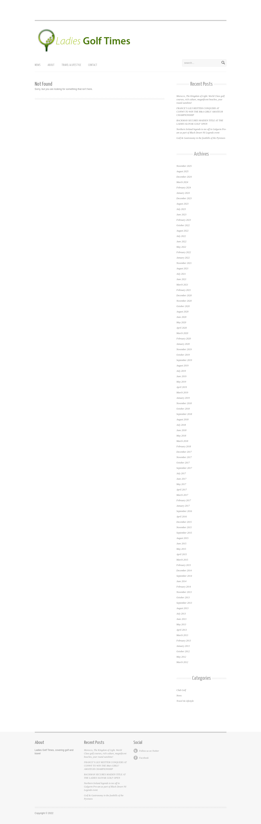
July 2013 (181, 613)
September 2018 (184, 414)
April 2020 (182, 327)
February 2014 (184, 586)
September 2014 (184, 576)
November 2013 (184, 592)
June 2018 (182, 430)
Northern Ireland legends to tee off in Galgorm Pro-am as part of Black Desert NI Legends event (105, 786)
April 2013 (182, 629)
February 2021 (184, 290)
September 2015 (184, 532)
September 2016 (184, 511)
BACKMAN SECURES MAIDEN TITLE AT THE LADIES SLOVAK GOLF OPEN (105, 776)
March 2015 (182, 559)
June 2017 (182, 478)
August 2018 (183, 419)
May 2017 (181, 484)
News (38, 65)
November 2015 (184, 527)
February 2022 (184, 252)
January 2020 (183, 344)
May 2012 (181, 656)
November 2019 (184, 349)
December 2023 (184, 198)
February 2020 (184, 338)
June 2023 (182, 214)
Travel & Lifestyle (71, 65)
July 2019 (181, 371)
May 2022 (181, 247)
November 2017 (184, 457)
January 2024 (183, 193)
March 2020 (182, 333)
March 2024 (182, 182)
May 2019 (181, 381)
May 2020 (181, 322)
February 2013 (184, 640)
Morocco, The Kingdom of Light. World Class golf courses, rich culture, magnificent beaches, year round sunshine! (201, 99)
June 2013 (182, 619)
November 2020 (184, 300)
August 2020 (183, 311)
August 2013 (183, 608)
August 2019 (183, 365)
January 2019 (183, 398)
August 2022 (183, 230)
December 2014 (184, 570)
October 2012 (183, 651)
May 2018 (181, 435)
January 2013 (183, 646)
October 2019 (183, 354)
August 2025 (183, 171)
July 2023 (181, 209)
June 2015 (182, 543)
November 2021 (184, 263)
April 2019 (182, 387)
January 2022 (183, 257)
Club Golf (181, 690)
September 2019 (184, 360)
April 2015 (182, 554)
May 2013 (181, 624)
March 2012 (182, 662)
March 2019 (182, 392)
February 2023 (184, 220)
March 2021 (182, 284)
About (51, 65)
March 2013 (182, 635)
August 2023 (183, 203)
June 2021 (182, 279)
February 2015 (184, 565)
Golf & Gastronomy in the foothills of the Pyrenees (201, 138)
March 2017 (182, 495)
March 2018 (182, 441)
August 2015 (183, 538)
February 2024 (184, 187)
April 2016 (182, 516)
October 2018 (183, 408)
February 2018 (184, 446)
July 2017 (181, 473)
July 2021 (181, 273)
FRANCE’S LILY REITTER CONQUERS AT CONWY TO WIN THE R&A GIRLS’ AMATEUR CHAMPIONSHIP (200, 111)
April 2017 (182, 489)
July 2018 (181, 424)
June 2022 (182, 241)
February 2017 (184, 500)
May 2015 (181, 549)
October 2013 (183, 597)
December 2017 (184, 451)
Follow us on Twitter (149, 750)
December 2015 (184, 522)
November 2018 (184, 403)
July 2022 (181, 236)
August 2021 (183, 268)
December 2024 (184, 176)
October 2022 (183, 225)
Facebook (144, 757)
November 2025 (184, 166)
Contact (92, 65)
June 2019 (182, 376)
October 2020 (183, 306)
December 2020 (184, 295)
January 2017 (183, 505)
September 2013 (184, 602)
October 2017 (183, 462)
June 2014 (182, 581)
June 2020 (182, 317)
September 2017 (184, 468)
